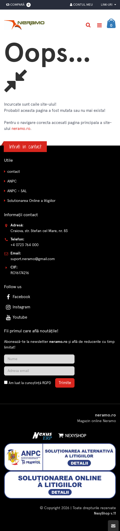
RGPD (46, 383)
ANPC (12, 181)
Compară (17, 5)
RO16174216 (19, 273)
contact (13, 172)
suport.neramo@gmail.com (32, 259)
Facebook (17, 297)
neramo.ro (21, 129)
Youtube (16, 317)
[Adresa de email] (39, 370)
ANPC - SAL (17, 191)
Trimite (65, 383)
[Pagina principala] (25, 25)
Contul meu (81, 4)
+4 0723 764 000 (24, 245)
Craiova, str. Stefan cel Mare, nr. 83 (39, 231)
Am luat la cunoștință (30, 383)
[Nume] (39, 359)
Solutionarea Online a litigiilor (31, 201)
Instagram (17, 307)
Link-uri (108, 4)
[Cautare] (88, 25)
